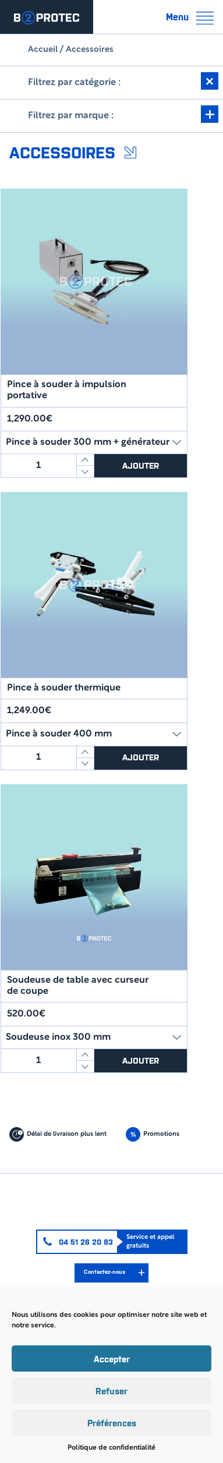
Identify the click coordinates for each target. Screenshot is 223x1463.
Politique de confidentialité (111, 1447)
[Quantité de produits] (38, 465)
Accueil (43, 50)
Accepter (112, 1358)
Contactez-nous (104, 1271)
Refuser (111, 1390)
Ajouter (140, 464)
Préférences (111, 1422)
